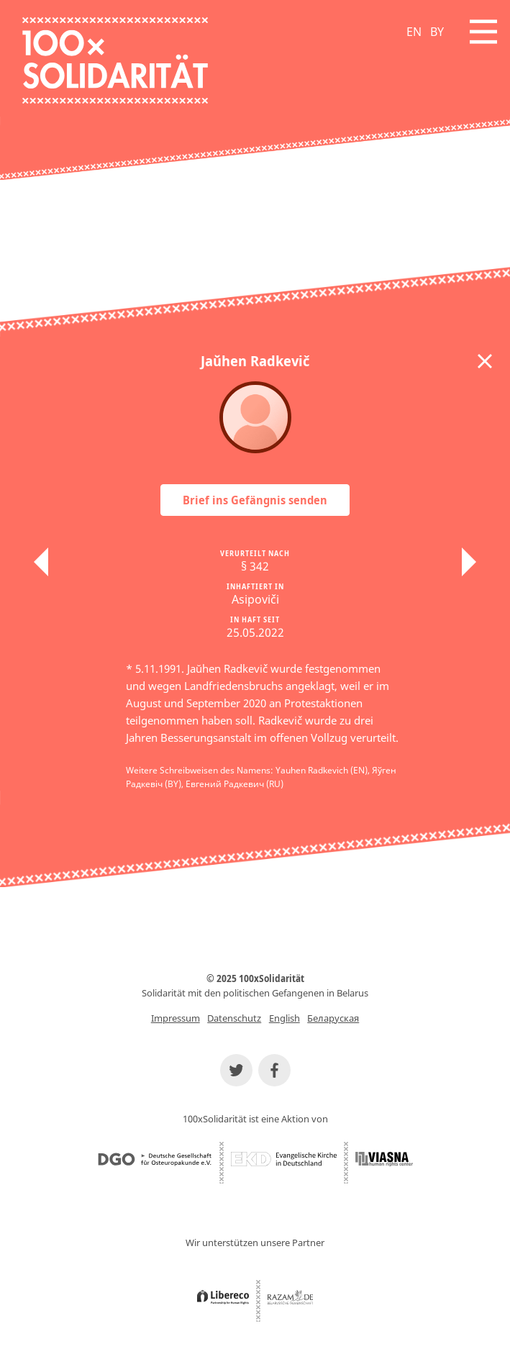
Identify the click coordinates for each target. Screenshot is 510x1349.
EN (414, 32)
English (284, 1018)
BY (437, 32)
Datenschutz (234, 1018)
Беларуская (333, 1018)
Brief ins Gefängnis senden (255, 500)
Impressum (175, 1018)
